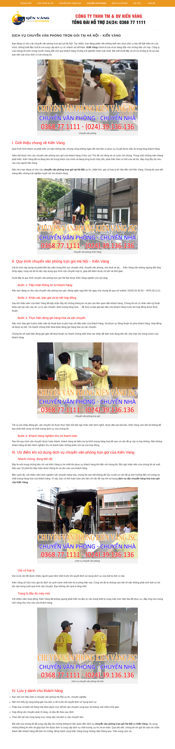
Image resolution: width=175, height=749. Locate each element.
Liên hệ (151, 3)
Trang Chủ (26, 3)
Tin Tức (137, 3)
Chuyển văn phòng (96, 3)
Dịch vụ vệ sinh (120, 3)
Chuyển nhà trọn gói (70, 3)
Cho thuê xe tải (45, 3)
